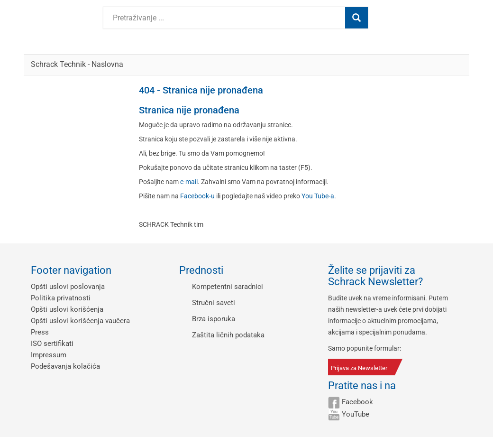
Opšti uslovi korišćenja (67, 309)
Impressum (48, 355)
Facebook (357, 402)
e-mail (189, 182)
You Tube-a (317, 196)
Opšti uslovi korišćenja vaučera (80, 320)
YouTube (355, 414)
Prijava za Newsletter (359, 368)
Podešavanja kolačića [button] (65, 366)
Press (40, 332)
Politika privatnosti (61, 298)
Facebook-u (197, 196)
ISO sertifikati (52, 343)
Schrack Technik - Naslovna (77, 64)
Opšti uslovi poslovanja (68, 286)
